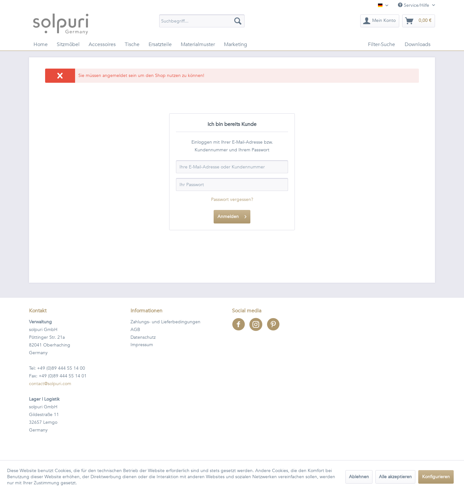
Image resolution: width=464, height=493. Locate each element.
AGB (135, 330)
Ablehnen (359, 477)
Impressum (141, 345)
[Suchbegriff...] (202, 20)
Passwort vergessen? (232, 199)
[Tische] (132, 44)
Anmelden (232, 216)
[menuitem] (202, 20)
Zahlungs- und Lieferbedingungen (165, 322)
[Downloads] (417, 44)
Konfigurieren (436, 477)
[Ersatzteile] (160, 44)
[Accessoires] (102, 44)
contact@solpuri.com (50, 384)
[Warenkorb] (418, 20)
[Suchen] (238, 20)
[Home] (40, 44)
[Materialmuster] (197, 44)
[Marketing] (235, 44)
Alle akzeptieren (395, 477)
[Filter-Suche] (381, 44)
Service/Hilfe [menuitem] (414, 5)
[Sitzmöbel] (68, 44)
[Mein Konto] (379, 20)
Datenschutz (143, 337)
